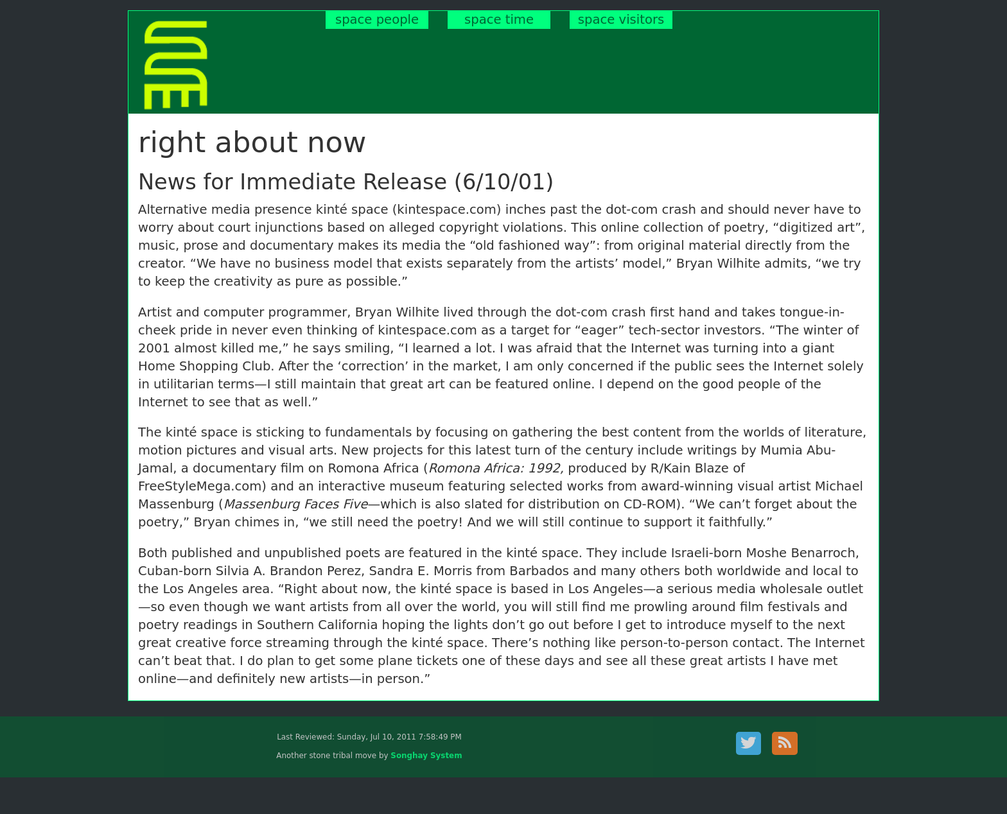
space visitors (621, 19)
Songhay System (426, 755)
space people (377, 19)
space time (499, 19)
